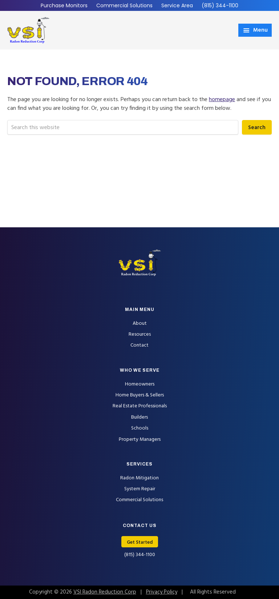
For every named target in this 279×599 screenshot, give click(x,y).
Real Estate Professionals (140, 406)
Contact (139, 345)
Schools (139, 428)
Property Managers (140, 439)
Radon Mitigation (139, 478)
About (140, 323)
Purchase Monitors (64, 5)
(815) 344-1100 (220, 5)
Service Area (177, 5)
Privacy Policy (161, 592)
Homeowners (139, 384)
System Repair (139, 489)
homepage (222, 99)
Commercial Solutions (124, 5)
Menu (260, 30)
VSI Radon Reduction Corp (104, 592)
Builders (139, 417)
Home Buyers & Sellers (140, 395)
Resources (140, 334)
